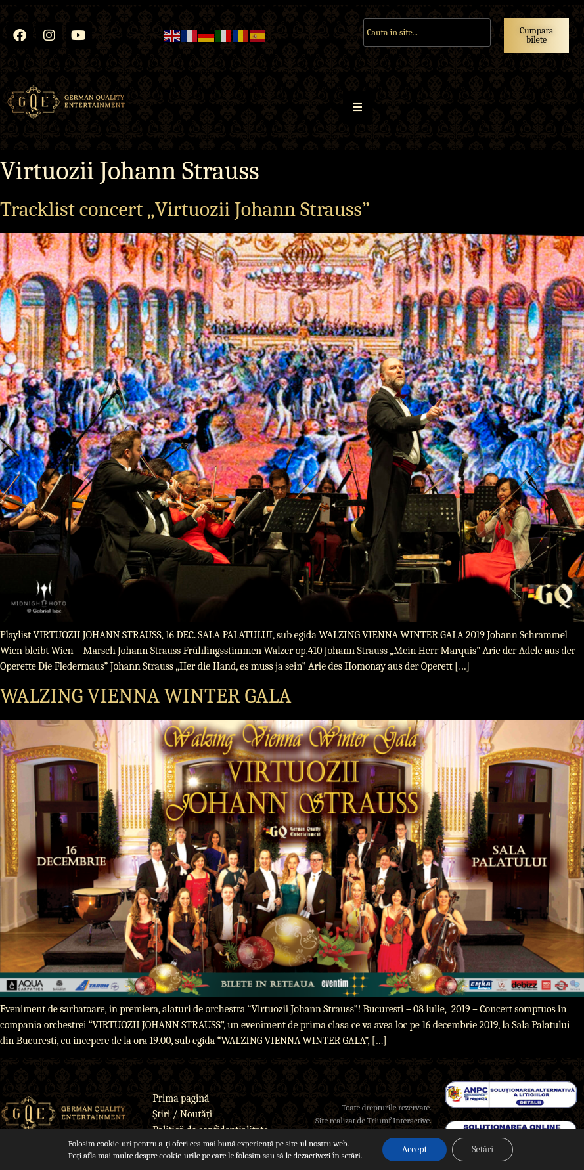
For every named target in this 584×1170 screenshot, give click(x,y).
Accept (414, 1149)
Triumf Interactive (398, 1120)
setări (350, 1155)
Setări (482, 1149)
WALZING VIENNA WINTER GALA (145, 695)
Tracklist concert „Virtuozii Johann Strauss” (185, 209)
